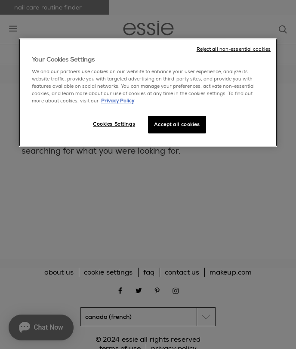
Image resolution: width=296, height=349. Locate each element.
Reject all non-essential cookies (234, 49)
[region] (148, 92)
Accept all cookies (177, 124)
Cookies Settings (114, 124)
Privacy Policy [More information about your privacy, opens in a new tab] (117, 101)
